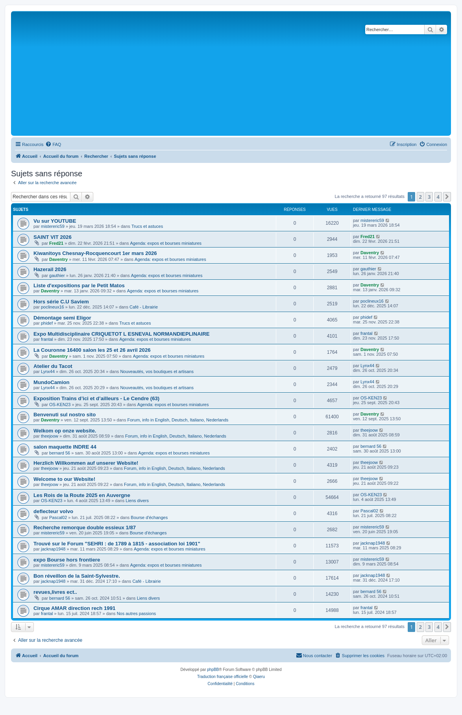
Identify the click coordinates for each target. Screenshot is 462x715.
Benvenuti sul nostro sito (64, 415)
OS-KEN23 (59, 404)
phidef (47, 323)
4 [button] (438, 196)
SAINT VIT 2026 (52, 237)
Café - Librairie (143, 307)
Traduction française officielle (222, 676)
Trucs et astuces (147, 226)
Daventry (58, 259)
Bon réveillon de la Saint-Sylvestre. (76, 576)
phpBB (213, 669)
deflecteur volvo (53, 511)
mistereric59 (53, 226)
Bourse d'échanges (149, 517)
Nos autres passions (136, 613)
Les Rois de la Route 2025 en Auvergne (81, 495)
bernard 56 (59, 453)
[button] (447, 196)
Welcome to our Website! (64, 479)
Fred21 (56, 243)
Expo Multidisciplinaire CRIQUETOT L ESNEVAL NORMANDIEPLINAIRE (121, 334)
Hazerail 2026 (50, 269)
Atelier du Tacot (52, 366)
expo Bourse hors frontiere (66, 560)
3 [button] (429, 196)
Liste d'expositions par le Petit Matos (79, 285)
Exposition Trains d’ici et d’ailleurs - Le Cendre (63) (96, 398)
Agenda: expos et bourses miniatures (166, 243)
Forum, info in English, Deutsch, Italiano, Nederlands (178, 420)
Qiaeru (259, 676)
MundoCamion (51, 382)
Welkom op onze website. (64, 431)
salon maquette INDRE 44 (64, 447)
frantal (47, 339)
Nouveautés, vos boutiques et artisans (157, 371)
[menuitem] (53, 144)
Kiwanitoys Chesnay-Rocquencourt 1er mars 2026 (95, 253)
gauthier (57, 275)
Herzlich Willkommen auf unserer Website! (85, 463)
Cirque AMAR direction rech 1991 (74, 608)
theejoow (49, 436)
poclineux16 (52, 307)
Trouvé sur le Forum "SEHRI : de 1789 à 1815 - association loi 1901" (116, 544)
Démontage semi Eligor (62, 318)
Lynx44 (48, 371)
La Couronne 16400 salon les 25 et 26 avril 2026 (92, 350)
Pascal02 (58, 517)
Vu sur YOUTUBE (54, 221)
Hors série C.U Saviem (61, 302)
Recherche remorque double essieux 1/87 (84, 527)
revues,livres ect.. (55, 592)
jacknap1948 (53, 549)
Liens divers (137, 500)
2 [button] (420, 196)
